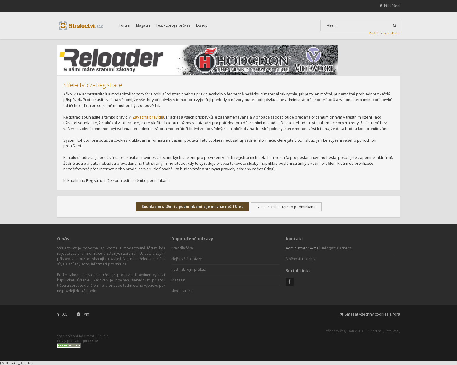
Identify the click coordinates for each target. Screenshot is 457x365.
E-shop (202, 25)
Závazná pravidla (148, 117)
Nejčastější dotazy (186, 258)
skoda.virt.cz (181, 290)
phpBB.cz (90, 340)
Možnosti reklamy (300, 258)
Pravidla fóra (182, 248)
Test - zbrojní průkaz (173, 25)
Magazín (143, 25)
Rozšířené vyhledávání (384, 33)
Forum (124, 25)
